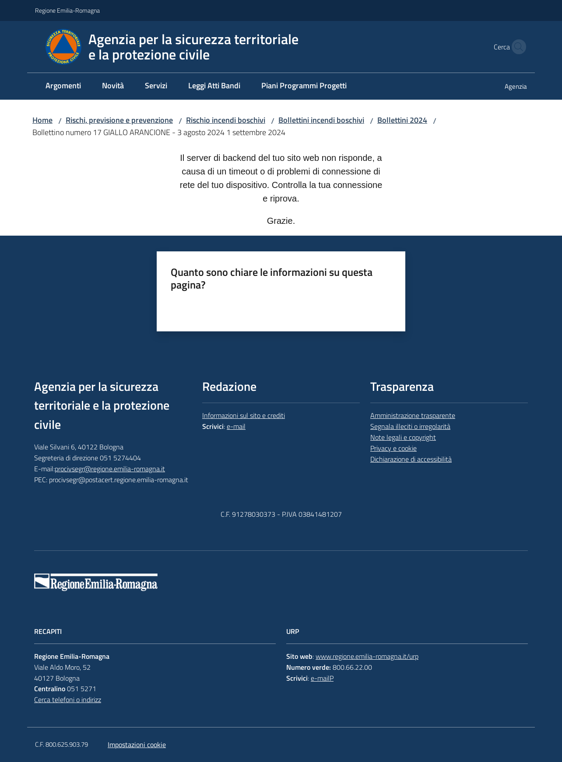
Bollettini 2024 (402, 120)
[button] (516, 46)
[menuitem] (63, 86)
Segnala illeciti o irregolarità (410, 426)
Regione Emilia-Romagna (67, 10)
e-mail (236, 426)
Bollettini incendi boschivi (321, 120)
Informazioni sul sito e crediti (243, 415)
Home (42, 120)
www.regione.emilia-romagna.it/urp (367, 656)
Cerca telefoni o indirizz (67, 699)
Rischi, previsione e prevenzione (119, 120)
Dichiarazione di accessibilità (411, 459)
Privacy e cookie (393, 448)
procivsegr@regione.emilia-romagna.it (110, 468)
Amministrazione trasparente (412, 415)
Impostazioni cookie (137, 744)
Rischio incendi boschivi (225, 120)
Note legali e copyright (403, 437)
